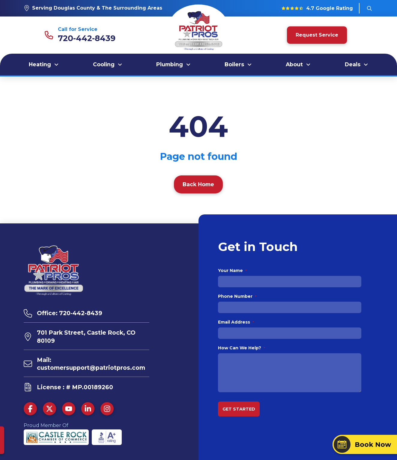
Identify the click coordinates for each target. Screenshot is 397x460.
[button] (369, 8)
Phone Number (237, 296)
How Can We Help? (241, 348)
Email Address (236, 322)
